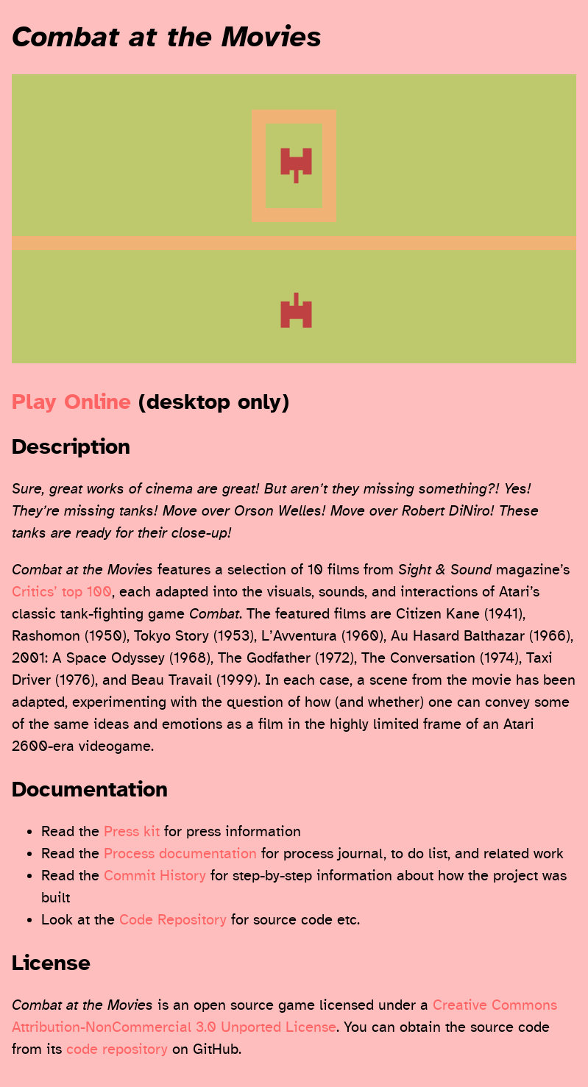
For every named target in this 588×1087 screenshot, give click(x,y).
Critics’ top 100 (62, 591)
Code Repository (173, 919)
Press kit (132, 831)
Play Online (71, 402)
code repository (117, 1049)
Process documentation (180, 853)
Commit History (155, 875)
